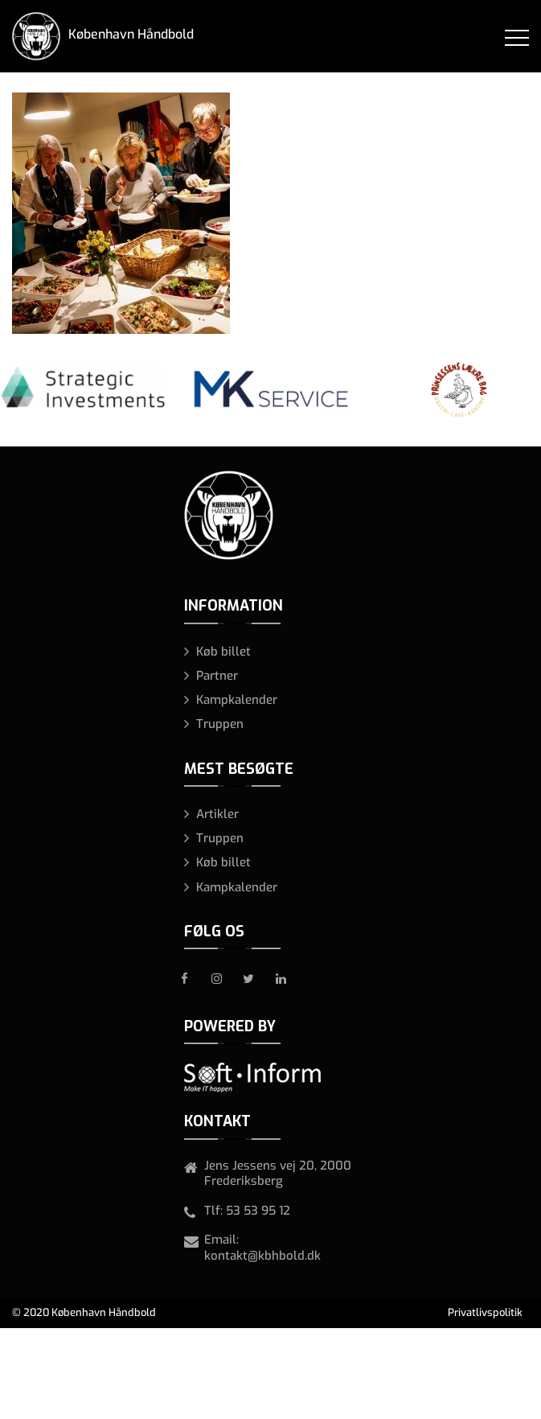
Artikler (217, 814)
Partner (217, 676)
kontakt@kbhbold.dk (262, 1256)
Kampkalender (236, 700)
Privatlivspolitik (485, 1312)
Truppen (220, 724)
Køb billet (223, 652)
